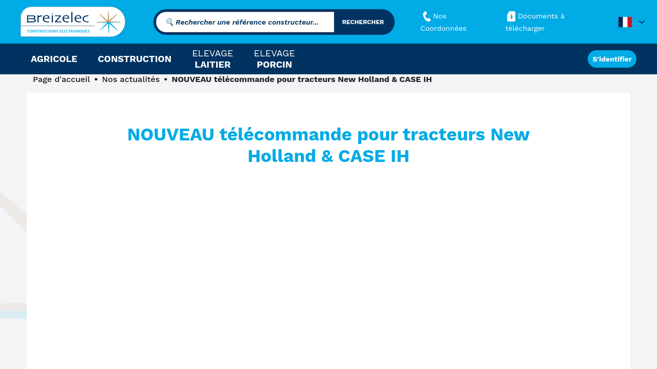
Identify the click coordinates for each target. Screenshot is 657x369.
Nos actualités (131, 79)
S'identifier (612, 59)
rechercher (363, 22)
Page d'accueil (61, 79)
